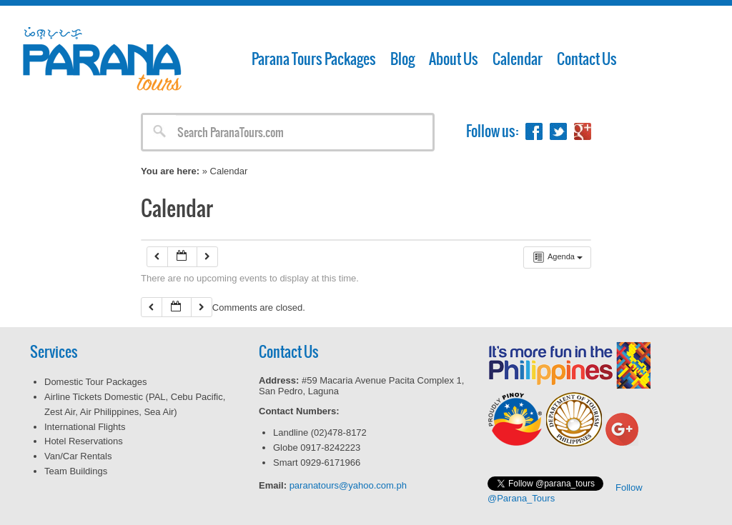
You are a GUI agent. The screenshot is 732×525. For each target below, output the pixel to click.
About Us (453, 59)
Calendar (518, 59)
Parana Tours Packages (314, 59)
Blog (402, 59)
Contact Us (587, 59)
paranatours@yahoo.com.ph (348, 485)
